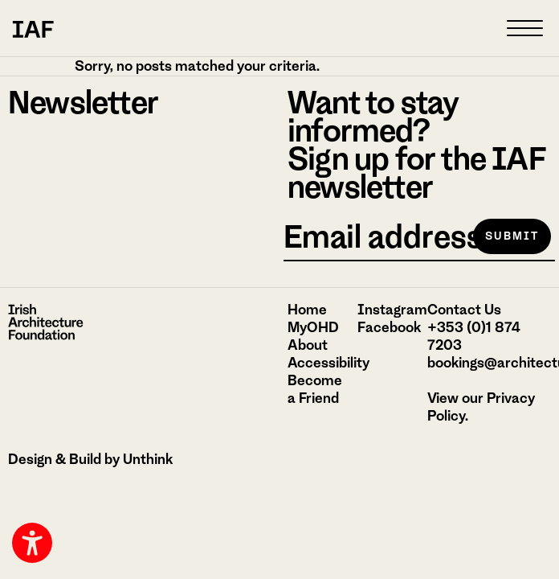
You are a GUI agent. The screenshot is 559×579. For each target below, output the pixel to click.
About (308, 345)
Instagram (392, 310)
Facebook (389, 327)
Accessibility (328, 363)
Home (307, 310)
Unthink (148, 459)
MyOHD (313, 327)
